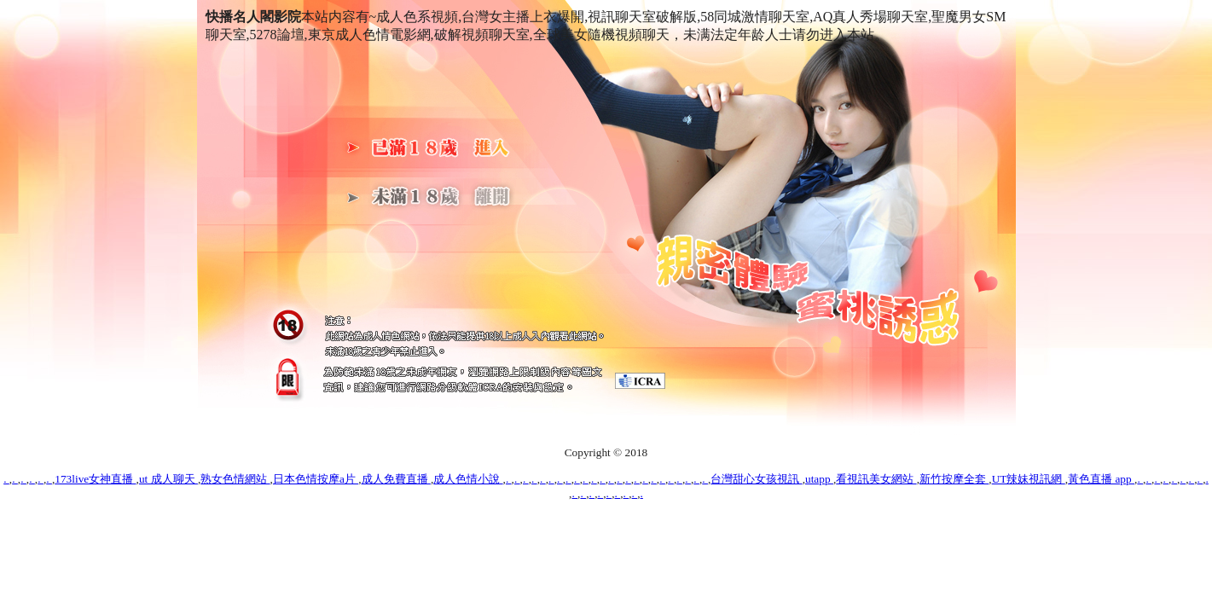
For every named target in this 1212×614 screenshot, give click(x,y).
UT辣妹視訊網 (1028, 478)
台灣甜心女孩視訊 (756, 478)
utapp (819, 478)
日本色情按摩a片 (315, 478)
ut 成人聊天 (168, 478)
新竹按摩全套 (954, 478)
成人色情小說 (467, 478)
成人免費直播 (396, 478)
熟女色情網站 (235, 478)
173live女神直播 (95, 478)
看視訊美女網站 (876, 478)
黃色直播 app (1101, 478)
